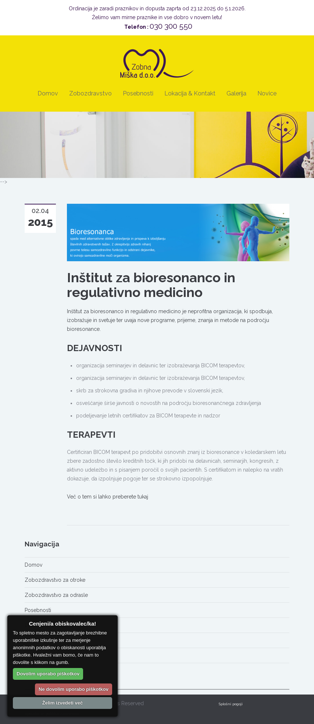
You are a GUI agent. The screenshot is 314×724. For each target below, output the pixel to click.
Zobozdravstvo (90, 93)
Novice (266, 93)
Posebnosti (138, 93)
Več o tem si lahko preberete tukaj (107, 497)
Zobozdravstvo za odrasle (56, 595)
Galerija (236, 93)
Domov (48, 93)
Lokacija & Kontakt (189, 93)
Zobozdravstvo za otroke (55, 580)
